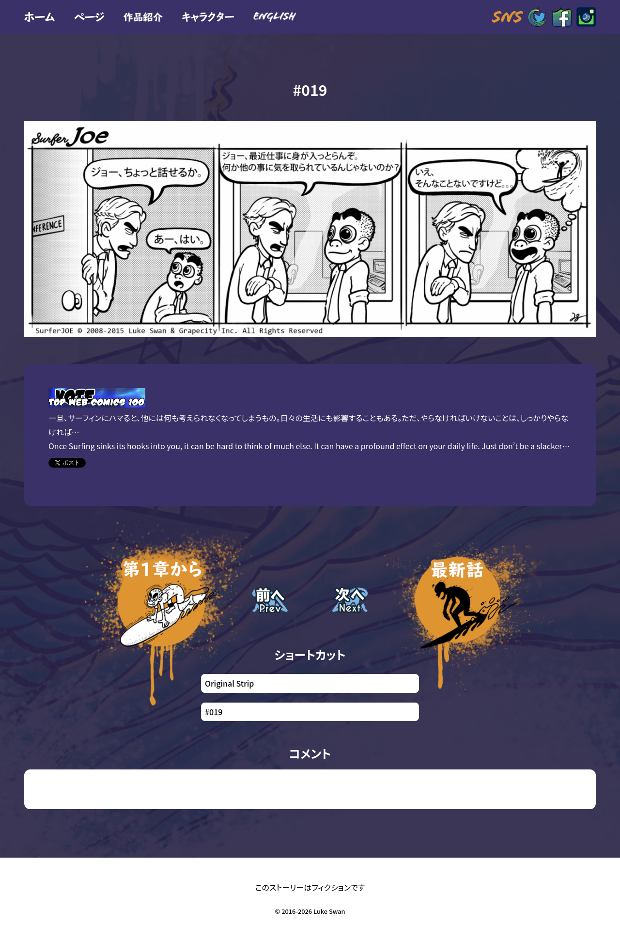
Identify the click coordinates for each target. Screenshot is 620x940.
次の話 (343, 613)
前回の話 (267, 613)
